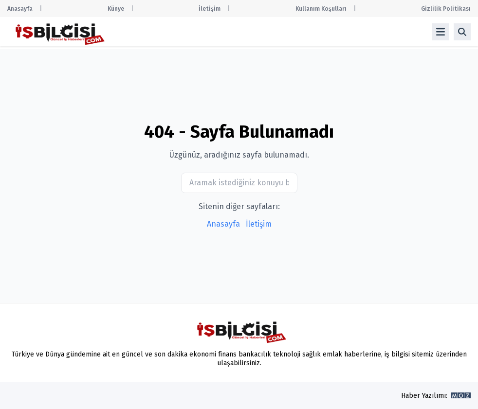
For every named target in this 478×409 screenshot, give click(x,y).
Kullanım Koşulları (321, 8)
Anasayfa (20, 8)
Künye (116, 8)
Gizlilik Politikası (446, 8)
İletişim (210, 8)
